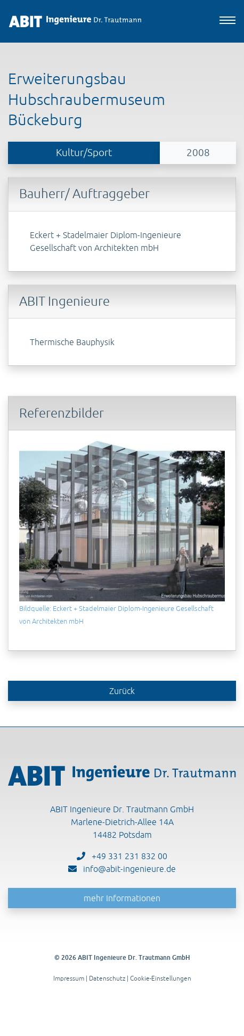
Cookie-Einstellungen (160, 978)
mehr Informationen (122, 898)
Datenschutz (107, 978)
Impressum (68, 978)
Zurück (122, 691)
